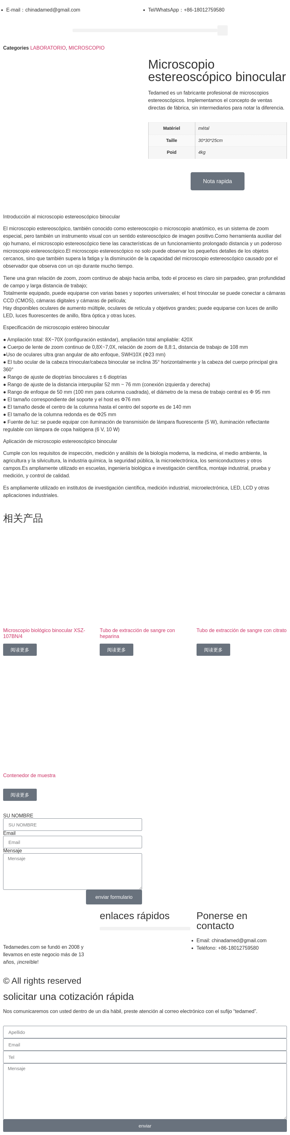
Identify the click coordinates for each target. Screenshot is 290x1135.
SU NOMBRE (18, 815)
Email (9, 833)
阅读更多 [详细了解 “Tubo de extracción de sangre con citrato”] (213, 649)
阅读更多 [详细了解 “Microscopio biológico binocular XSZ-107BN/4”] (20, 649)
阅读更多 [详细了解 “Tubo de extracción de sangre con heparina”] (116, 649)
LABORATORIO (48, 48)
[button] (145, 30)
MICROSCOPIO (87, 48)
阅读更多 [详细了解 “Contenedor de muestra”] (20, 794)
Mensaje (12, 850)
